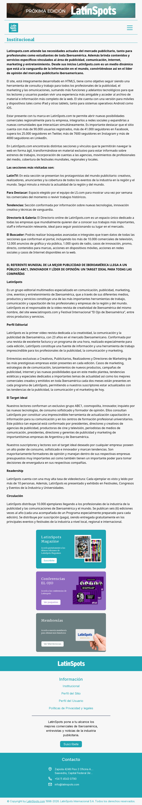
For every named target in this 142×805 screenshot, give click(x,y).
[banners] (71, 10)
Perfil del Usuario (71, 701)
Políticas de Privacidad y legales (71, 708)
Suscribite (49, 560)
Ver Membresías (52, 643)
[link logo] (13, 27)
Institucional (71, 686)
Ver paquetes (51, 602)
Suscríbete (71, 744)
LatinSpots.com (36, 801)
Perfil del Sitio (71, 693)
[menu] (130, 27)
